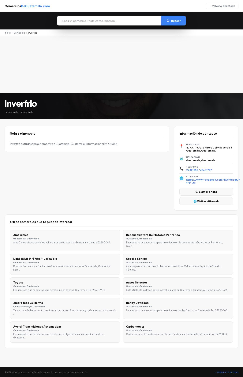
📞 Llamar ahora (206, 191)
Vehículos (19, 32)
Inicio (8, 32)
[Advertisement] (121, 64)
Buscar (173, 20)
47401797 (206, 169)
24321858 (192, 169)
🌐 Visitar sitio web (206, 201)
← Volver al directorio (222, 5)
